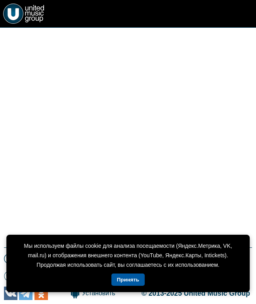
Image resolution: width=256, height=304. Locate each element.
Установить (98, 293)
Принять (128, 280)
